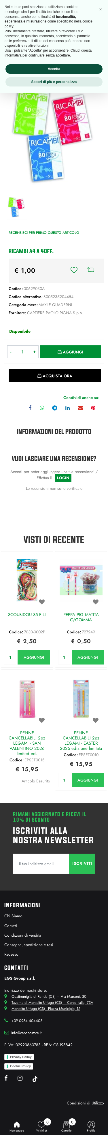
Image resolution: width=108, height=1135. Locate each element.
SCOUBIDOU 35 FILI (27, 615)
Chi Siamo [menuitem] (13, 916)
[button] (54, 135)
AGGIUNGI (34, 657)
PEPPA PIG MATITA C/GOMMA (81, 617)
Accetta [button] (54, 69)
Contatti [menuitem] (10, 926)
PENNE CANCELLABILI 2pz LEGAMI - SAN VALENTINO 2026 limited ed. (27, 743)
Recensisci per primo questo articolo (44, 232)
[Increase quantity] (35, 351)
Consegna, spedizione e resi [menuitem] (28, 945)
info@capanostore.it (26, 1033)
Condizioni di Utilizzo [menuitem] (85, 1103)
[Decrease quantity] (10, 351)
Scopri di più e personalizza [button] (54, 82)
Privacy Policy (21, 1057)
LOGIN (63, 478)
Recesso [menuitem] (11, 954)
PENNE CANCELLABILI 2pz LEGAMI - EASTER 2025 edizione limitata (81, 740)
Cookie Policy (20, 1066)
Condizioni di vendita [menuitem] (22, 935)
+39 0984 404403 (27, 1020)
